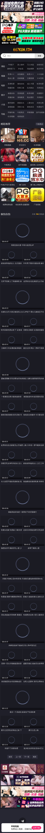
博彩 (3, 66)
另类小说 (20, 107)
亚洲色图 (20, 93)
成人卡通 (30, 84)
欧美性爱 (40, 84)
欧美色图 (30, 93)
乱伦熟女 (30, 88)
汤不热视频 (40, 112)
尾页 (34, 757)
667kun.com (22, 49)
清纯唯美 (20, 97)
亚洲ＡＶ (11, 74)
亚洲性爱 (11, 84)
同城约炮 (11, 112)
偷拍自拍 (20, 84)
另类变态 (40, 88)
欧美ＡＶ (30, 74)
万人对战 (30, 64)
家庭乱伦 (20, 103)
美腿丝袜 (11, 97)
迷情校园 (11, 107)
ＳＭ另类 (40, 78)
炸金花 (20, 69)
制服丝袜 (11, 88)
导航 (3, 114)
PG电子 (11, 64)
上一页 (18, 757)
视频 (3, 76)
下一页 (26, 757)
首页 (10, 757)
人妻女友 (30, 103)
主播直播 (30, 78)
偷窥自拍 (11, 93)
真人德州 (20, 64)
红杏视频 (11, 116)
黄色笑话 (30, 107)
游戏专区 (40, 64)
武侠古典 (40, 103)
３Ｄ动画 (40, 74)
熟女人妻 (11, 78)
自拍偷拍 (20, 74)
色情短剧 (20, 116)
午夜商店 (20, 112)
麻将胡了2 (11, 69)
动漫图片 (40, 93)
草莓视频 (30, 112)
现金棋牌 (30, 69)
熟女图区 (30, 97)
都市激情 (11, 103)
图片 (3, 95)
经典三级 (20, 88)
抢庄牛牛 (40, 69)
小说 (3, 104)
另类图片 (40, 97)
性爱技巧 (40, 107)
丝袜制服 (20, 78)
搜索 (39, 56)
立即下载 (36, 828)
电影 (3, 85)
